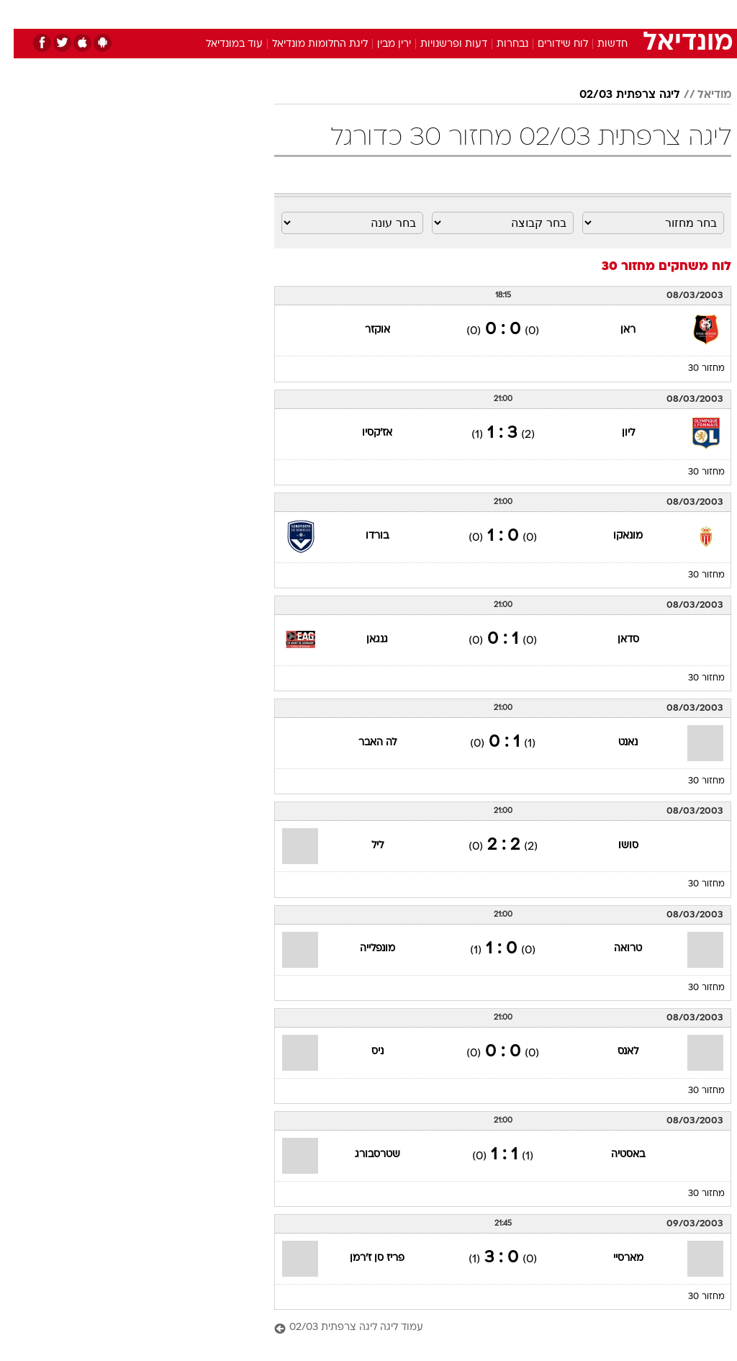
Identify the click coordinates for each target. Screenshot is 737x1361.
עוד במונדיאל (220, 44)
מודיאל (701, 95)
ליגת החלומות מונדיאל (306, 44)
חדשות (599, 44)
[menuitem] (544, 13)
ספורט (553, 13)
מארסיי (615, 1258)
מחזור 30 (692, 368)
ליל (364, 845)
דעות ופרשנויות (440, 44)
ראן (614, 330)
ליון (614, 433)
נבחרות (499, 44)
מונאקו (614, 536)
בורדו (363, 536)
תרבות (510, 13)
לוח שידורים (549, 44)
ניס (364, 1051)
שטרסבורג (363, 1154)
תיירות (307, 13)
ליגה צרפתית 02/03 (616, 95)
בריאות (353, 13)
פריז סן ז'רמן (363, 1258)
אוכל (394, 13)
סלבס (467, 13)
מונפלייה (363, 948)
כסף (430, 13)
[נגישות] (20, 13)
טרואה (614, 948)
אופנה (209, 13)
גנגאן (363, 639)
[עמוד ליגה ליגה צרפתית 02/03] (489, 1328)
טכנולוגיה (258, 13)
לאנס (614, 1051)
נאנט (614, 742)
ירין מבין (380, 44)
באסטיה (614, 1154)
